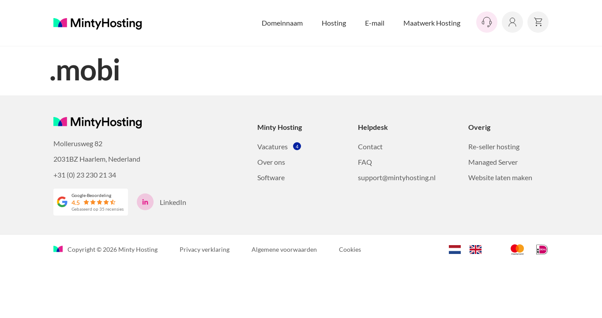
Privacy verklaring (205, 249)
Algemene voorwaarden (284, 249)
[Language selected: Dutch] (469, 248)
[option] (477, 249)
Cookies (350, 249)
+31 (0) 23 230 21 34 (84, 174)
